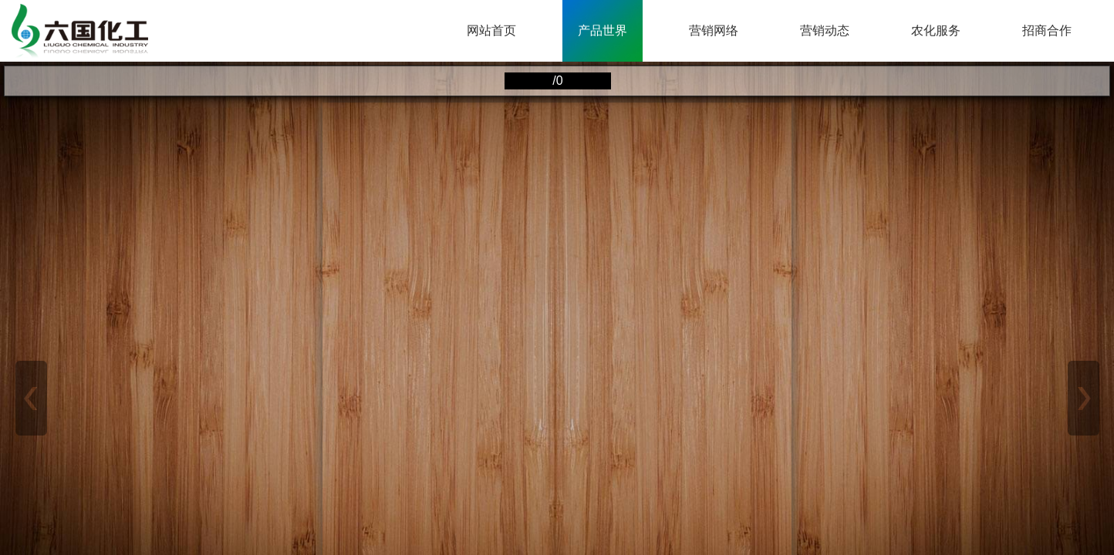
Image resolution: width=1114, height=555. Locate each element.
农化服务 (935, 30)
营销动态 (824, 30)
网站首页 (491, 30)
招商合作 (1047, 30)
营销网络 (713, 30)
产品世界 (602, 30)
